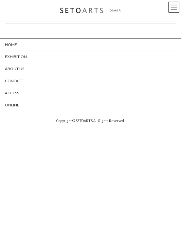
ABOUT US (14, 68)
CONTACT (14, 80)
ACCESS (12, 92)
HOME (11, 44)
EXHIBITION (16, 56)
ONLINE (12, 104)
